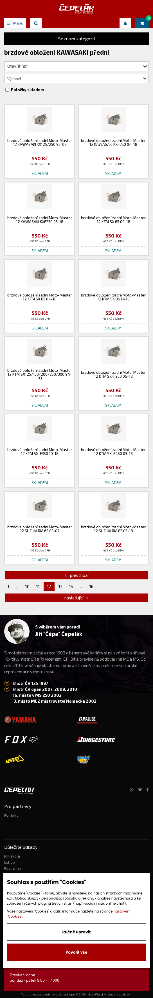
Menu (15, 23)
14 (71, 586)
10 (27, 586)
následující (76, 597)
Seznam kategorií (76, 38)
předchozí (76, 575)
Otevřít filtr (77, 66)
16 (91, 586)
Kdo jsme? (13, 868)
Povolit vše (76, 952)
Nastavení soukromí (118, 994)
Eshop (9, 862)
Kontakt (11, 815)
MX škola (12, 856)
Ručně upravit (76, 932)
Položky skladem (27, 89)
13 (60, 586)
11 (38, 586)
